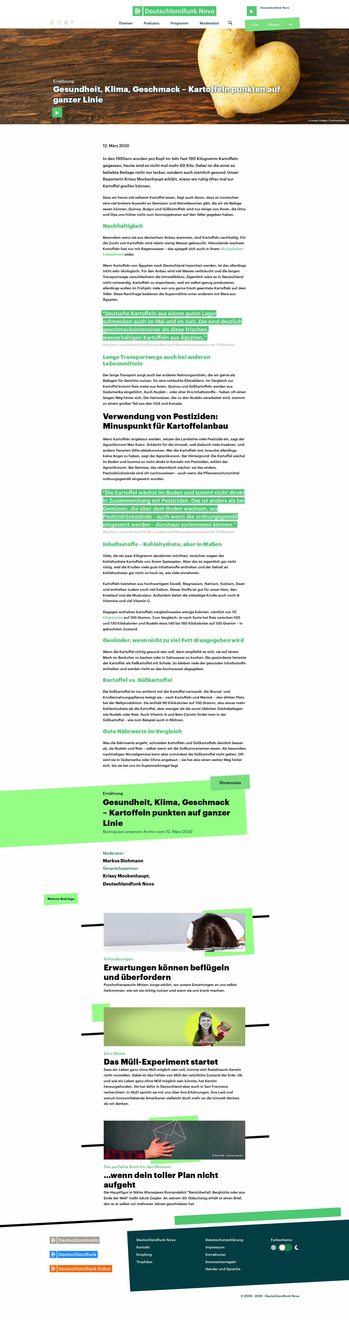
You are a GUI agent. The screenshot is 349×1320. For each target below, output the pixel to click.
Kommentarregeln (220, 1262)
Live (255, 24)
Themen (126, 23)
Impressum (215, 1247)
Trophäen (144, 1262)
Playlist (273, 24)
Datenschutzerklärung (224, 1240)
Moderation (209, 23)
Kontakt (143, 1247)
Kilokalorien (113, 617)
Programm (179, 23)
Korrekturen (215, 1254)
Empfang (144, 1254)
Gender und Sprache (222, 1269)
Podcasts (151, 23)
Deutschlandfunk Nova (155, 1240)
